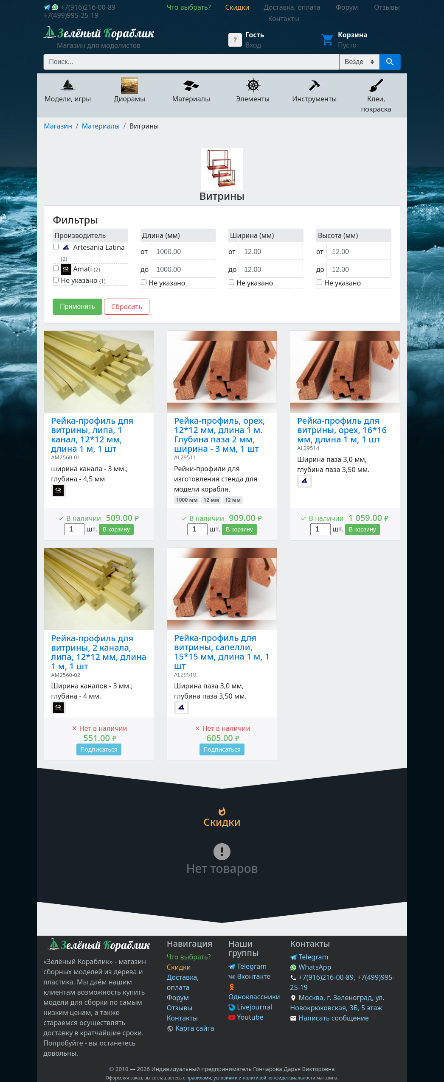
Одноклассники (254, 993)
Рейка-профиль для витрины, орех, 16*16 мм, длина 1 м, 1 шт (342, 430)
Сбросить (126, 306)
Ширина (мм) (252, 235)
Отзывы (180, 1007)
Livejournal (250, 1007)
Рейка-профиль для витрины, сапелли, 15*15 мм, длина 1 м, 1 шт (222, 651)
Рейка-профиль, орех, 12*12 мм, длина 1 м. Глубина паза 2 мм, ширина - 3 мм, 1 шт (219, 434)
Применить (77, 306)
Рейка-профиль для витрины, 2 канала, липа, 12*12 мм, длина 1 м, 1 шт (98, 652)
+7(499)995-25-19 (70, 15)
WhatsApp (310, 967)
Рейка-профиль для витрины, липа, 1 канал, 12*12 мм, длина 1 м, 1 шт (92, 434)
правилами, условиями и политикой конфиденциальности (250, 1078)
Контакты (182, 1018)
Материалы (101, 126)
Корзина (353, 34)
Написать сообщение (333, 1018)
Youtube (246, 1017)
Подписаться (99, 749)
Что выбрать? (189, 957)
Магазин (58, 126)
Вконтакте (249, 976)
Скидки (179, 967)
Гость (254, 34)
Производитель (80, 235)
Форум (178, 997)
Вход (253, 45)
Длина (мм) (161, 235)
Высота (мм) (338, 235)
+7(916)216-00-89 (87, 7)
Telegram (247, 966)
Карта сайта (190, 1028)
